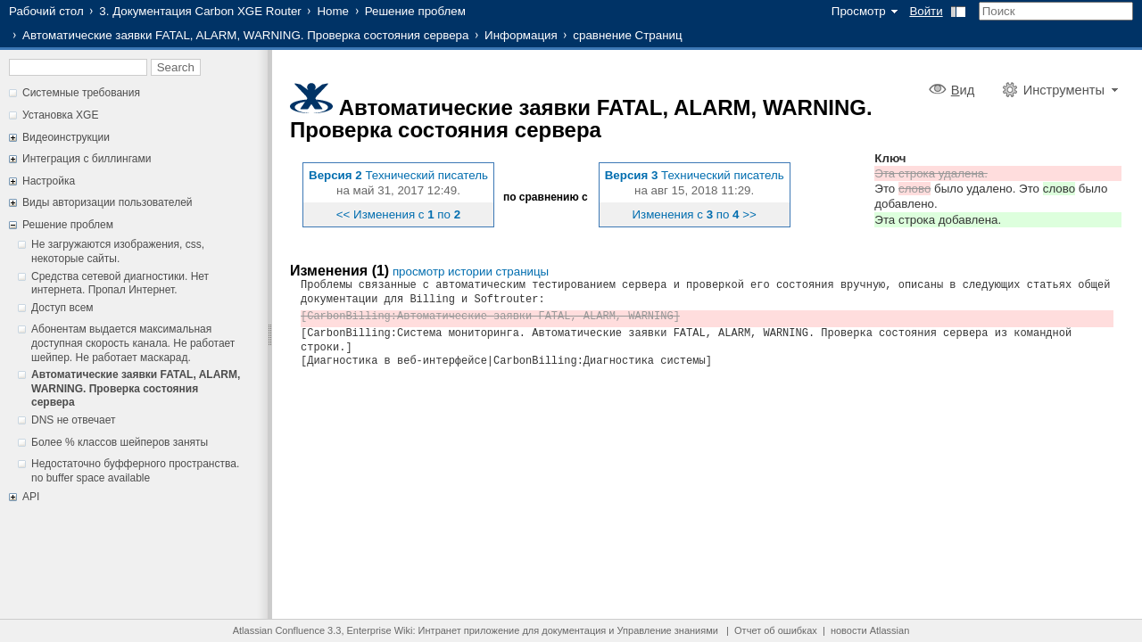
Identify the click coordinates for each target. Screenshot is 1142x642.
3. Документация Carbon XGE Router (200, 11)
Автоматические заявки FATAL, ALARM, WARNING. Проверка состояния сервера (245, 35)
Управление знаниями (667, 630)
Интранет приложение (469, 630)
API (30, 496)
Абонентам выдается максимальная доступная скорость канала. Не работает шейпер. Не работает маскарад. (133, 343)
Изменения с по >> (695, 214)
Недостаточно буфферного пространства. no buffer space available (135, 470)
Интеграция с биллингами (86, 158)
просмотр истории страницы (471, 271)
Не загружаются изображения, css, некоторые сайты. (117, 251)
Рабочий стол (46, 11)
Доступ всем (62, 307)
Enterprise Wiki (380, 630)
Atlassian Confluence (279, 630)
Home (333, 11)
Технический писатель (426, 175)
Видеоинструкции (66, 137)
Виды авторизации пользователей (107, 202)
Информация (521, 35)
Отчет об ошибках (775, 630)
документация (574, 630)
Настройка (48, 181)
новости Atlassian (870, 630)
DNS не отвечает (73, 420)
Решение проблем (415, 11)
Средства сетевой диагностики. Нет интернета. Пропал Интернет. (120, 283)
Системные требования (81, 92)
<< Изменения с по (398, 214)
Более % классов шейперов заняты (119, 442)
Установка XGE (60, 115)
